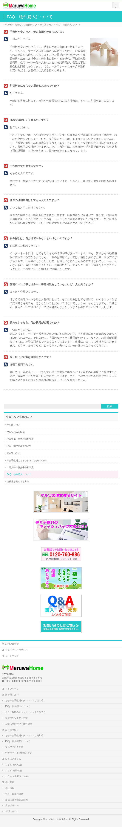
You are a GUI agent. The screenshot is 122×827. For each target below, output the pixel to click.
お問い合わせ (12, 643)
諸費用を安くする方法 (18, 481)
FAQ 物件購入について (19, 474)
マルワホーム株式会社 (56, 819)
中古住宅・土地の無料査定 (20, 439)
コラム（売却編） (14, 770)
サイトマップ (12, 656)
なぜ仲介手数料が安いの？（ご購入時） (25, 700)
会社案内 (9, 782)
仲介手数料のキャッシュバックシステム (27, 460)
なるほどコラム (13, 759)
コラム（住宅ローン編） (17, 776)
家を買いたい (13, 453)
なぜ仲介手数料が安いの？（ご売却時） (25, 735)
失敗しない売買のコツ (19, 416)
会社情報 (9, 788)
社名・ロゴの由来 (14, 794)
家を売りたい (13, 424)
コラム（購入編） (14, 764)
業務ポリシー (12, 805)
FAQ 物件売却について (19, 446)
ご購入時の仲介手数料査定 (20, 467)
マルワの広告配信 (16, 432)
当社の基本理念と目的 (16, 799)
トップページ (12, 688)
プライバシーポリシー (16, 650)
